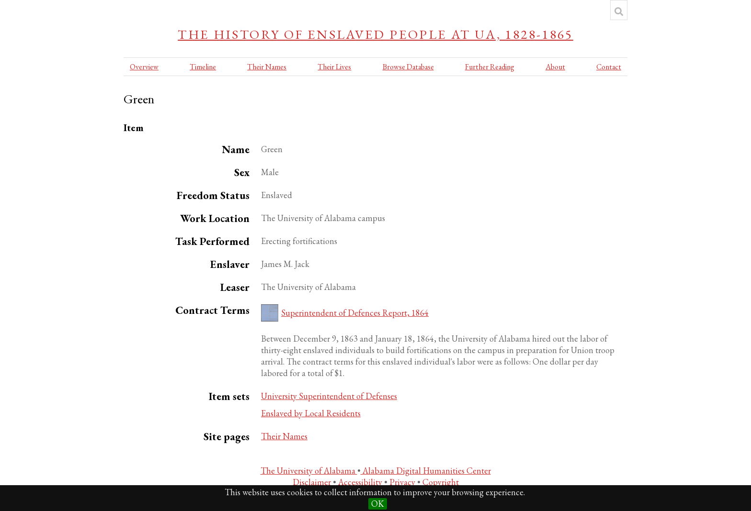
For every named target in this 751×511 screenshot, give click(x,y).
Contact (608, 67)
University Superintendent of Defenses (329, 395)
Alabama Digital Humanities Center (426, 470)
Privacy (403, 482)
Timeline (203, 67)
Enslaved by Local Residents (311, 413)
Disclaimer (313, 482)
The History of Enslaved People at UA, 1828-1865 (375, 34)
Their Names (266, 67)
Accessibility (361, 482)
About (555, 67)
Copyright (440, 482)
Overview (144, 67)
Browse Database (408, 67)
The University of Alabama (309, 470)
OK (377, 503)
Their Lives (334, 67)
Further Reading (489, 67)
